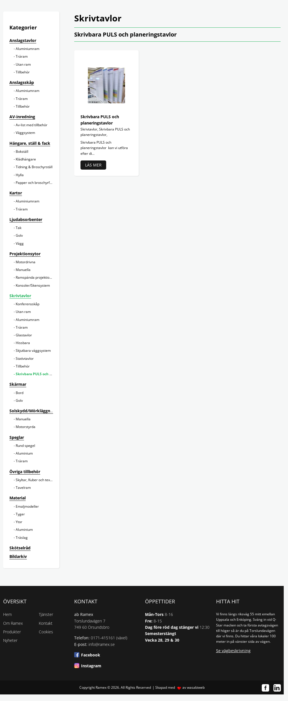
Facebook (90, 655)
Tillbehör (23, 72)
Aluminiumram (27, 48)
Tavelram (23, 487)
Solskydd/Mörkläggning (32, 410)
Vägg (20, 243)
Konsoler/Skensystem (33, 285)
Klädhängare (26, 159)
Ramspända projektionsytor (37, 277)
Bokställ (22, 151)
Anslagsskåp (21, 82)
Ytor (19, 521)
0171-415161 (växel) (109, 637)
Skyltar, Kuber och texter (35, 479)
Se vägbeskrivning (233, 650)
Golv (19, 235)
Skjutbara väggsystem (33, 350)
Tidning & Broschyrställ (34, 166)
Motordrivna (25, 262)
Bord (19, 392)
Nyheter (10, 640)
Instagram (91, 665)
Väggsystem (25, 132)
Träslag (22, 537)
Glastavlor (24, 335)
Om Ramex (13, 623)
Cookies (46, 631)
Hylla (20, 174)
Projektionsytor (25, 253)
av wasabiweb (193, 687)
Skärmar (17, 384)
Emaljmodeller (27, 506)
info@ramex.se (101, 644)
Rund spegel (25, 445)
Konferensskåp (27, 304)
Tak (18, 227)
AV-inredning (22, 116)
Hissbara (23, 342)
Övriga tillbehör (24, 471)
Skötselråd (20, 548)
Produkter (12, 631)
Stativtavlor (25, 358)
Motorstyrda (25, 426)
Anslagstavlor (22, 40)
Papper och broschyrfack (35, 182)
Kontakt (46, 623)
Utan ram (23, 64)
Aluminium (24, 453)
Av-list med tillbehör (31, 124)
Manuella (23, 269)
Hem (7, 614)
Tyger (20, 514)
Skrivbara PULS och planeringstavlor (47, 373)
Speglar (16, 437)
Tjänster (46, 614)
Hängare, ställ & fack (29, 143)
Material (17, 498)
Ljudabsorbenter (25, 219)
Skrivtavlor (20, 295)
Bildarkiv (18, 556)
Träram (22, 56)
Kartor (15, 193)
